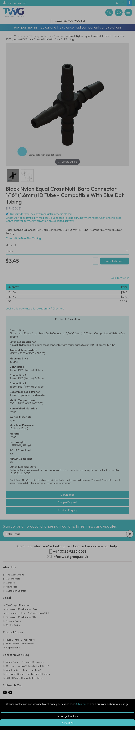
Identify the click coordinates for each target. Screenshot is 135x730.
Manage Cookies (67, 716)
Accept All (67, 723)
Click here (82, 704)
